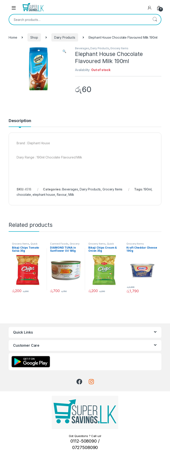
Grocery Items (119, 48)
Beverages (82, 48)
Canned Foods (59, 243)
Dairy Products (64, 37)
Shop (34, 37)
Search (155, 19)
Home (13, 37)
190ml (147, 189)
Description (20, 121)
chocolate (24, 194)
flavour (62, 194)
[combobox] (79, 19)
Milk (71, 194)
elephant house (44, 194)
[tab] (20, 123)
